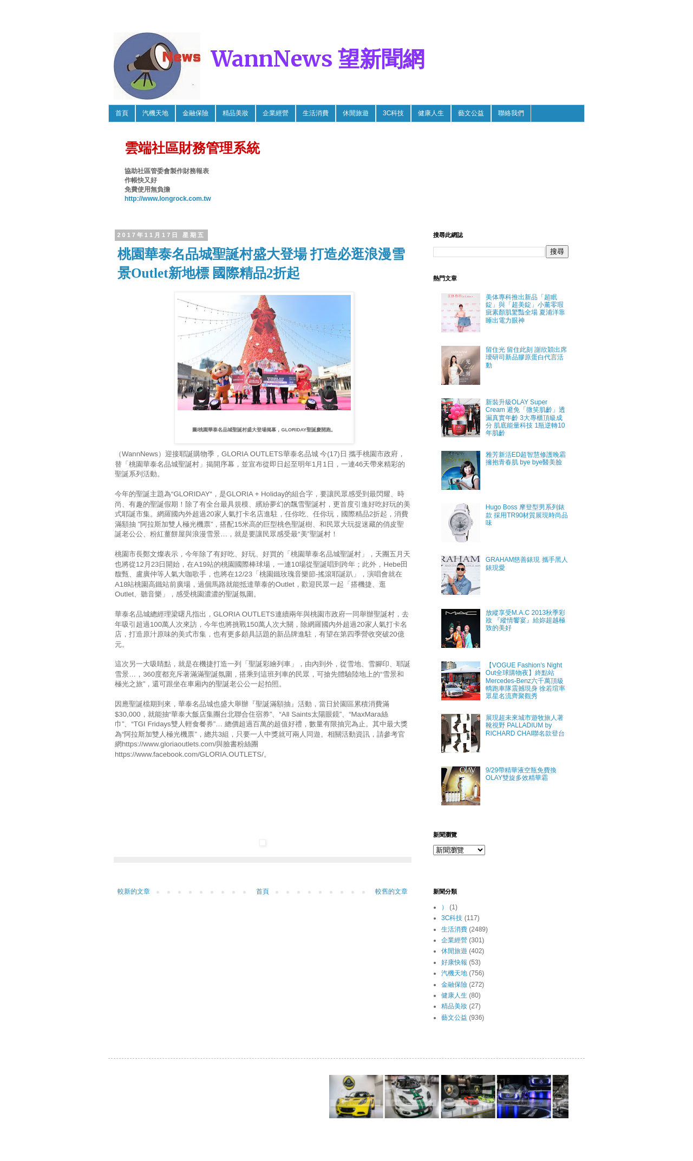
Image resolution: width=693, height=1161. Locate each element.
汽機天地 (155, 113)
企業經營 (276, 113)
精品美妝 (236, 113)
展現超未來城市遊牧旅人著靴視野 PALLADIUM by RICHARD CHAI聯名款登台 (525, 725)
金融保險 (195, 113)
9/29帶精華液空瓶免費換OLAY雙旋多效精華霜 (521, 774)
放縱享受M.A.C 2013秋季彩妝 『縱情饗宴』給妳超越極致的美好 (525, 620)
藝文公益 (471, 113)
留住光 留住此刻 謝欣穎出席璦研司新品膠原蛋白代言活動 (526, 357)
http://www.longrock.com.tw (168, 198)
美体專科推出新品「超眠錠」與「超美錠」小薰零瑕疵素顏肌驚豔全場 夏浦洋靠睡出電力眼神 (525, 308)
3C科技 (393, 113)
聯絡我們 (511, 113)
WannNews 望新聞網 (317, 59)
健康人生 (431, 113)
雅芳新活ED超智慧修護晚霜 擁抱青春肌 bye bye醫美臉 (526, 458)
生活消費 (316, 113)
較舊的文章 (391, 891)
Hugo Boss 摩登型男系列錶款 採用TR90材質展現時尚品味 (527, 515)
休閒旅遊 (356, 113)
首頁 (121, 113)
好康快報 (454, 962)
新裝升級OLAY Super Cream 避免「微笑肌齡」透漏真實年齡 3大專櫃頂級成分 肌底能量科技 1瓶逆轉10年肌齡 (525, 417)
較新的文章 (133, 891)
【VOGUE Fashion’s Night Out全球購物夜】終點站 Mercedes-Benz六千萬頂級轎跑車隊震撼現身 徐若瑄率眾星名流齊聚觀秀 (525, 680)
